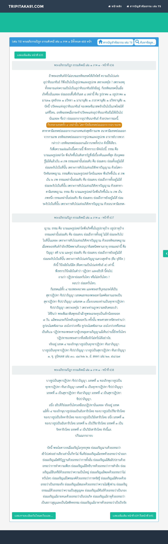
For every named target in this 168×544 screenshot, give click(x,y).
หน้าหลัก (115, 6)
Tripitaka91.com (24, 6)
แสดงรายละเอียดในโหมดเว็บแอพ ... (34, 515)
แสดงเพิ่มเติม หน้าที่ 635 (30, 54)
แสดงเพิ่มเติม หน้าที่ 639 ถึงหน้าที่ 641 (133, 515)
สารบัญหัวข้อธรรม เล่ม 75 (144, 6)
